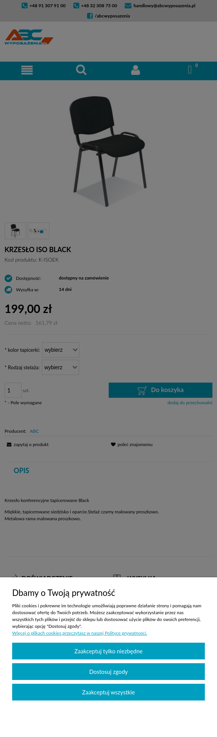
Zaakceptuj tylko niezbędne (108, 651)
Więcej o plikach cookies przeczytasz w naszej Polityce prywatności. (79, 633)
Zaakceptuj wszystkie (108, 692)
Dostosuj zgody (108, 671)
